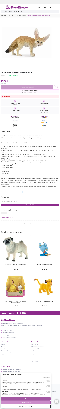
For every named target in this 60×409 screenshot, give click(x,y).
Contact (3, 344)
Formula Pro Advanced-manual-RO (12, 369)
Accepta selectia (26, 402)
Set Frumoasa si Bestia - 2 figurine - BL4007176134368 (15, 302)
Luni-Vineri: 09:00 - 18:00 (8, 330)
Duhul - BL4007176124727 (44, 264)
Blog (32, 357)
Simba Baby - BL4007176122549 (44, 301)
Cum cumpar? (34, 344)
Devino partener (35, 353)
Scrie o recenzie (13, 75)
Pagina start (3, 15)
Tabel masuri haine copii (37, 346)
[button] (2, 7)
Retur (2, 357)
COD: (2, 78)
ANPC (32, 359)
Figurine (24, 15)
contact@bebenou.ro (7, 332)
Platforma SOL (34, 361)
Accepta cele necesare (26, 406)
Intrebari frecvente (36, 355)
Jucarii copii (18, 15)
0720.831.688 (5, 328)
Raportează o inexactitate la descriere (12, 192)
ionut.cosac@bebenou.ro (8, 337)
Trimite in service (5, 359)
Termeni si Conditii (6, 353)
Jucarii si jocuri (10, 15)
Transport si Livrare (6, 350)
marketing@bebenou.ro (8, 335)
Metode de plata (35, 348)
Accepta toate (25, 399)
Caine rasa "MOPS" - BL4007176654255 (15, 264)
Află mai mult (13, 378)
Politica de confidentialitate (8, 355)
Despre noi (4, 346)
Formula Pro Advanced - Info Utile (11, 371)
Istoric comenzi (35, 350)
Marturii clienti (4, 348)
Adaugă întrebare (7, 217)
